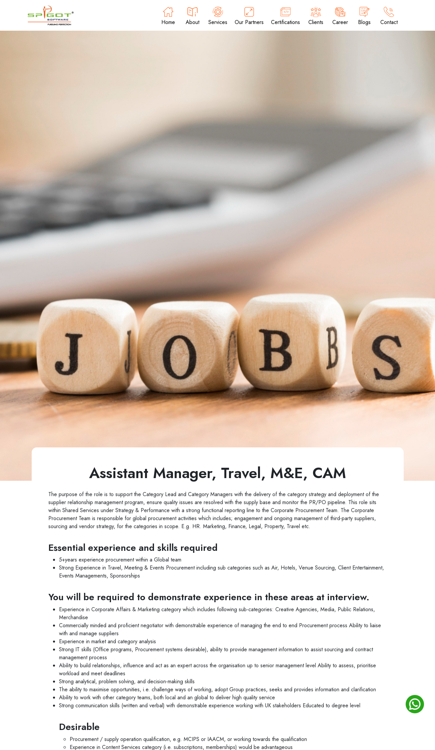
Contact (389, 16)
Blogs (364, 16)
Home (168, 16)
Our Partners (249, 16)
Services (217, 16)
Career (340, 16)
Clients (315, 16)
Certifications (285, 16)
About (192, 16)
